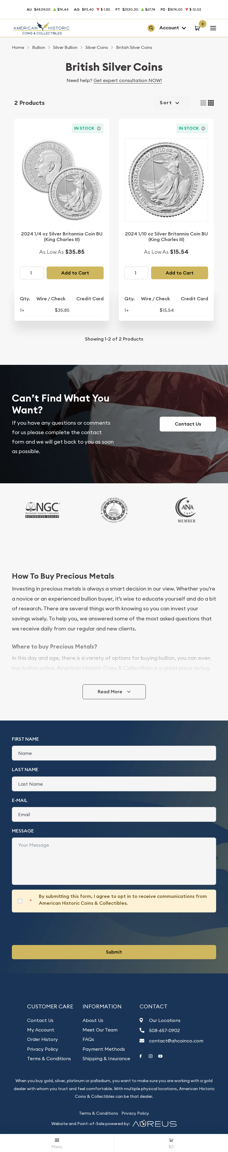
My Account (40, 1030)
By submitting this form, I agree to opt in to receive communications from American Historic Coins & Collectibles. (123, 899)
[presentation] (57, 928)
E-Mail (20, 800)
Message (23, 831)
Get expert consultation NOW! (128, 80)
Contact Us (188, 424)
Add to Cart (75, 273)
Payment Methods (104, 1049)
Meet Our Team (100, 1030)
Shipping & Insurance (106, 1058)
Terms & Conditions (49, 1058)
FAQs (88, 1039)
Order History (42, 1039)
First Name (25, 739)
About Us (93, 1020)
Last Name (25, 769)
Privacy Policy (42, 1049)
